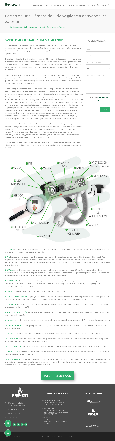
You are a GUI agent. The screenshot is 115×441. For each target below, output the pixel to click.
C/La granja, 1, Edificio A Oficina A (20, 403)
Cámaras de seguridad (52, 400)
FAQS (93, 5)
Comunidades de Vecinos (56, 27)
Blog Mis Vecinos (82, 5)
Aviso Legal (51, 436)
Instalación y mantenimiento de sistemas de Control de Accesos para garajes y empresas (56, 412)
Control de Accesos (51, 408)
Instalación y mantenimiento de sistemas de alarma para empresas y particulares (56, 421)
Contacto (71, 5)
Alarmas (47, 418)
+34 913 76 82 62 (17, 409)
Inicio (7, 27)
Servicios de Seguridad (18, 27)
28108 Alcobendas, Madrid (17, 406)
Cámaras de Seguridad (36, 27)
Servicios (48, 5)
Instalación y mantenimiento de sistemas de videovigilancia (54, 403)
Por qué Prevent (60, 5)
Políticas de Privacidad (66, 436)
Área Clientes (101, 5)
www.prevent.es (14, 413)
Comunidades (38, 5)
